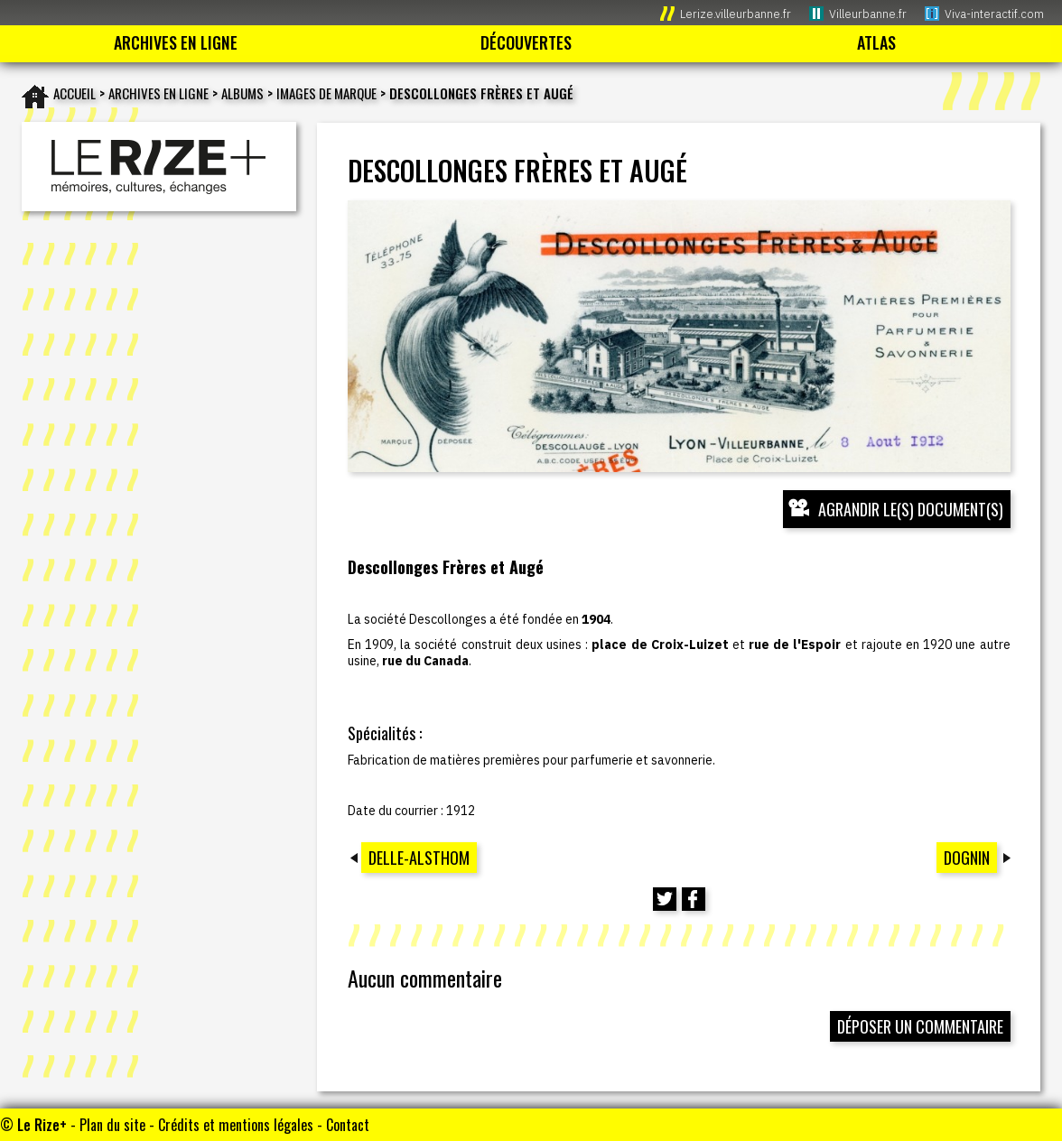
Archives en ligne (158, 93)
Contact (347, 1125)
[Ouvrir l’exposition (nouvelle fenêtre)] (679, 336)
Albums (242, 93)
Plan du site (112, 1125)
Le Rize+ (42, 1125)
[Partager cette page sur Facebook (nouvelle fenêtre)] (693, 899)
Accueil (74, 93)
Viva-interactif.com (994, 14)
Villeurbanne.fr (868, 14)
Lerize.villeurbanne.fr (735, 14)
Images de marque (326, 93)
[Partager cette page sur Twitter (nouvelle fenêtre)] (664, 899)
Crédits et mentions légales (235, 1125)
